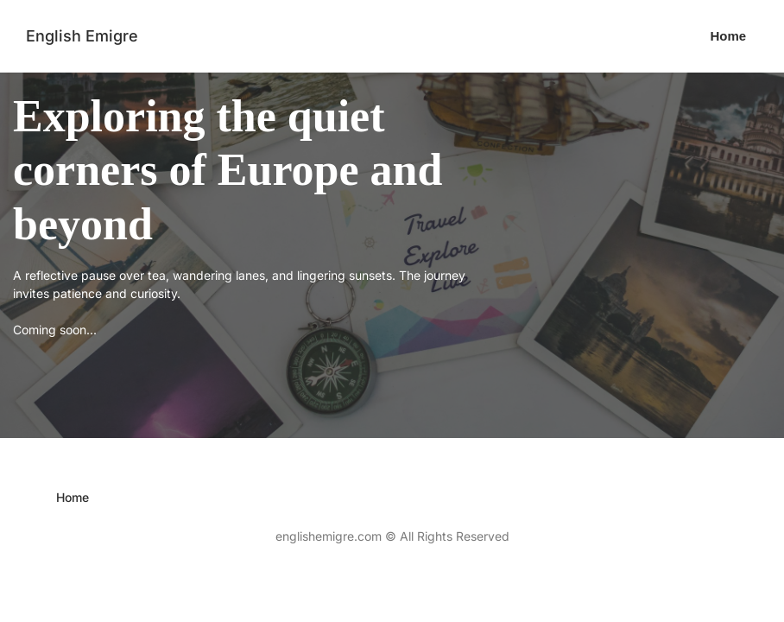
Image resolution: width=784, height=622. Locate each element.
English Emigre (82, 36)
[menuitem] (728, 36)
